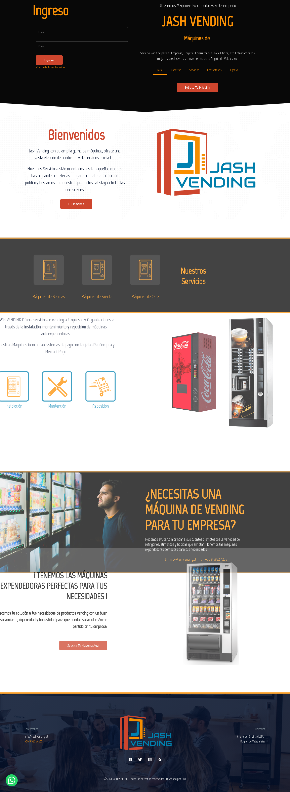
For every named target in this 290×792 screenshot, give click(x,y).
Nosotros (176, 70)
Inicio (160, 70)
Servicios (194, 70)
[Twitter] (140, 759)
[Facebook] (130, 759)
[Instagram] (150, 759)
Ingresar (49, 60)
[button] (197, 87)
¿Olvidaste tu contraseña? (50, 67)
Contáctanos (214, 70)
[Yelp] (160, 759)
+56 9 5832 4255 (34, 741)
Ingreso (234, 70)
